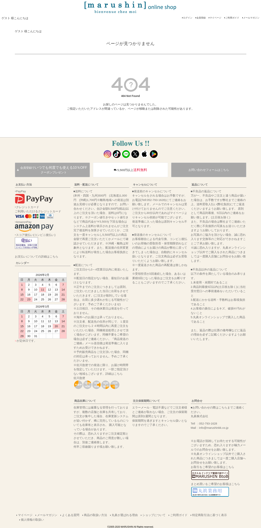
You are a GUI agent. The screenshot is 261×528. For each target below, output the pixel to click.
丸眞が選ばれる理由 (125, 514)
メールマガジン (251, 17)
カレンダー (22, 262)
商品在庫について (85, 400)
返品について (200, 184)
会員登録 (201, 17)
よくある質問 (70, 514)
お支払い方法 (24, 184)
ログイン (187, 17)
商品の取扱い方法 (95, 514)
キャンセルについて (145, 184)
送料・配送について (86, 184)
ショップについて (154, 514)
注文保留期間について (146, 400)
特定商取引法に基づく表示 (209, 514)
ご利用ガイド (232, 17)
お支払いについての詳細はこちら (36, 256)
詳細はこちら (114, 373)
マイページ (215, 17)
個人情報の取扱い (32, 519)
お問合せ (197, 400)
